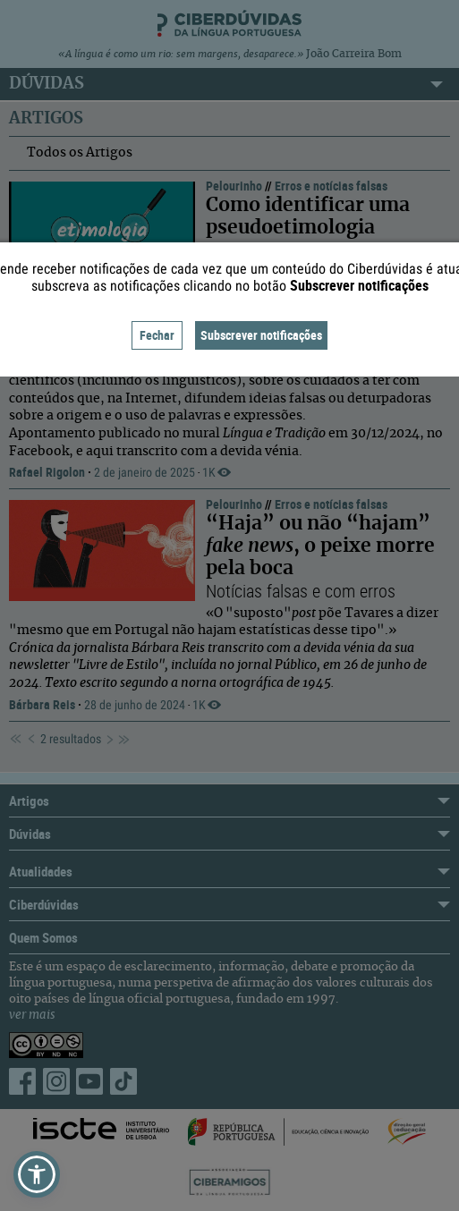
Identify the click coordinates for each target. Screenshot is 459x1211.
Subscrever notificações (261, 334)
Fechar (157, 334)
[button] (36, 1174)
